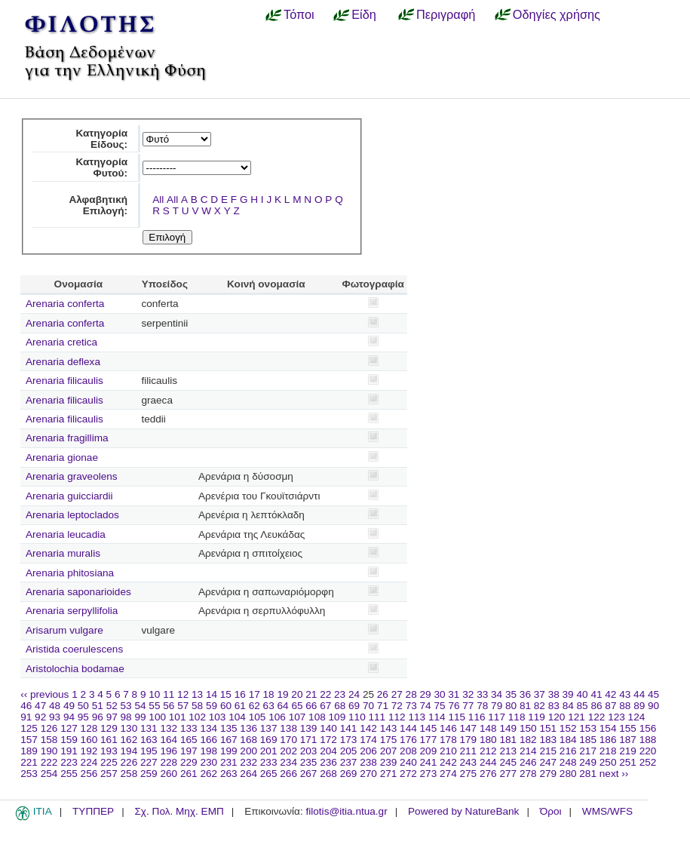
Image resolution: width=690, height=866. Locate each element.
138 (288, 728)
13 (197, 694)
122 (597, 717)
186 (608, 739)
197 (189, 751)
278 (528, 773)
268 (328, 773)
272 (408, 773)
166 (208, 739)
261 (189, 773)
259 (149, 773)
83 (554, 705)
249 (587, 762)
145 (428, 728)
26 (382, 694)
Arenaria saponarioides (78, 591)
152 (568, 728)
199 (229, 751)
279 (548, 773)
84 (568, 705)
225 (109, 762)
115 (456, 717)
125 (29, 728)
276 (488, 773)
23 (339, 694)
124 (637, 717)
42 (610, 694)
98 (126, 717)
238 (368, 762)
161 (109, 739)
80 (511, 705)
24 (354, 694)
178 (448, 739)
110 (357, 717)
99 (140, 717)
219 (627, 751)
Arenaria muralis (63, 553)
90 (653, 705)
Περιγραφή (445, 14)
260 (168, 773)
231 (229, 762)
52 (112, 705)
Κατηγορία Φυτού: (101, 167)
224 (89, 762)
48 (54, 705)
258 (129, 773)
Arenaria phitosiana (70, 573)
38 (554, 694)
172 (328, 739)
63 (268, 705)
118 (517, 717)
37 (539, 694)
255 (69, 773)
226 (129, 762)
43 (624, 694)
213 (508, 751)
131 (149, 728)
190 (49, 751)
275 (468, 773)
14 (211, 694)
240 (408, 762)
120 (557, 717)
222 (49, 762)
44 (639, 694)
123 (616, 717)
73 (411, 705)
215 (548, 751)
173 (348, 739)
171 (308, 739)
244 (488, 762)
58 (197, 705)
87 (610, 705)
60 (226, 705)
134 (208, 728)
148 (488, 728)
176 (408, 739)
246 (528, 762)
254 (49, 773)
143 (388, 728)
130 (129, 728)
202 (288, 751)
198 (208, 751)
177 (428, 739)
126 (49, 728)
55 (154, 705)
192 (89, 751)
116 (477, 717)
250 (608, 762)
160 (89, 739)
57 (183, 705)
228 (168, 762)
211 (468, 751)
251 (627, 762)
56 (168, 705)
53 (126, 705)
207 (388, 751)
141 (348, 728)
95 (83, 717)
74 (425, 705)
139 (308, 728)
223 (69, 762)
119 (536, 717)
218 (608, 751)
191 (69, 751)
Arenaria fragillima (67, 438)
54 (140, 705)
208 (408, 751)
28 (411, 694)
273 (428, 773)
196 (168, 751)
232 (248, 762)
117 (496, 717)
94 (69, 717)
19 (282, 694)
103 (217, 717)
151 (548, 728)
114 (437, 717)
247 (548, 762)
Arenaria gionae (62, 457)
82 (539, 705)
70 (368, 705)
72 (397, 705)
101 (177, 717)
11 (168, 694)
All (158, 199)
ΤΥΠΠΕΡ (93, 811)
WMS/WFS (607, 811)
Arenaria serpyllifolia (72, 610)
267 (308, 773)
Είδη (363, 14)
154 (608, 728)
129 (109, 728)
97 (112, 717)
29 (425, 694)
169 (269, 739)
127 (69, 728)
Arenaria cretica (61, 342)
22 (325, 694)
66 (311, 705)
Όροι (551, 811)
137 (269, 728)
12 (183, 694)
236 (328, 762)
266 (288, 773)
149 (508, 728)
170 (288, 739)
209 (428, 751)
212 (488, 751)
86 (596, 705)
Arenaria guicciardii (69, 496)
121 (576, 717)
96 (97, 717)
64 (283, 705)
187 (627, 739)
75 (439, 705)
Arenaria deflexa (63, 361)
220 (648, 751)
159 (69, 739)
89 (639, 705)
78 (482, 705)
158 (49, 739)
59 (211, 705)
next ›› (614, 773)
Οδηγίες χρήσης (556, 14)
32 (468, 694)
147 (468, 728)
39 (568, 694)
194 (129, 751)
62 (254, 705)
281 (587, 773)
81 (525, 705)
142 (368, 728)
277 (508, 773)
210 (448, 751)
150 (528, 728)
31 (453, 694)
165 (189, 739)
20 (296, 694)
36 (525, 694)
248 (568, 762)
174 (368, 739)
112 (397, 717)
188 (648, 739)
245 (508, 762)
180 (488, 739)
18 (268, 694)
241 (428, 762)
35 (511, 694)
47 (40, 705)
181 (508, 739)
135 (229, 728)
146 (448, 728)
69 (354, 705)
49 (69, 705)
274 (448, 773)
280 (568, 773)
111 (377, 717)
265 (269, 773)
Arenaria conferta (65, 303)
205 (348, 751)
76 (453, 705)
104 (237, 717)
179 (468, 739)
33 (482, 694)
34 (496, 694)
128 (89, 728)
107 (297, 717)
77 (468, 705)
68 (339, 705)
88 (624, 705)
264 (248, 773)
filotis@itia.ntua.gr (346, 811)
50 (83, 705)
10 (154, 694)
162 (129, 739)
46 (26, 705)
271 (388, 773)
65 (296, 705)
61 (240, 705)
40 (581, 694)
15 (226, 694)
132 (168, 728)
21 (311, 694)
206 (368, 751)
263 (229, 773)
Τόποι (299, 14)
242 (448, 762)
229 (189, 762)
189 (29, 751)
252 (648, 762)
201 (269, 751)
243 (468, 762)
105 (257, 717)
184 (568, 739)
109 (337, 717)
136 (248, 728)
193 (109, 751)
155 (627, 728)
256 (89, 773)
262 (208, 773)
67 (325, 705)
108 (317, 717)
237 (348, 762)
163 (149, 739)
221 (29, 762)
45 (653, 694)
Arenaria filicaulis (64, 380)
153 (587, 728)
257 (109, 773)
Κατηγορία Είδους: (101, 138)
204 (328, 751)
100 (157, 717)
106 (277, 717)
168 (248, 739)
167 (229, 739)
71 (382, 705)
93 (54, 717)
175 (388, 739)
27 (397, 694)
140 (328, 728)
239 (388, 762)
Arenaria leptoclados (72, 515)
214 (528, 751)
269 (348, 773)
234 (288, 762)
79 (496, 705)
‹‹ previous (44, 694)
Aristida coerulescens (74, 649)
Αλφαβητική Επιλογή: (98, 205)
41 (596, 694)
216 (568, 751)
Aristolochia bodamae (75, 668)
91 (26, 717)
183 (548, 739)
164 (168, 739)
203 (308, 751)
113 (416, 717)
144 (408, 728)
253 (29, 773)
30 (439, 694)
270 (368, 773)
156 (648, 728)
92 (40, 717)
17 (254, 694)
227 (149, 762)
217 (587, 751)
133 (189, 728)
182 (528, 739)
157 (29, 739)
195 (149, 751)
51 (97, 705)
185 (587, 739)
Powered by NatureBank (463, 811)
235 (308, 762)
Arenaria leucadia (66, 534)
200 (248, 751)
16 (240, 694)
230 (208, 762)
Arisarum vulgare (64, 630)
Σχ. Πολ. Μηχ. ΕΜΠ (178, 811)
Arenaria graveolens (72, 476)
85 (582, 705)
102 (197, 717)
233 (269, 762)
